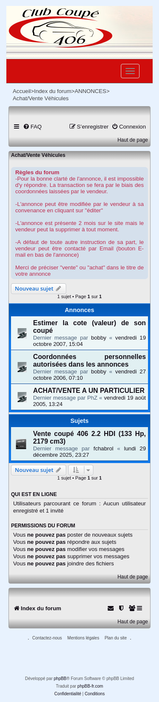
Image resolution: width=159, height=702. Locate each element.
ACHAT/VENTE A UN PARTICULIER (89, 390)
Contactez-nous (47, 638)
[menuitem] (32, 127)
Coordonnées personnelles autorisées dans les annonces (89, 360)
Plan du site (116, 638)
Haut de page (132, 140)
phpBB (60, 678)
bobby (98, 338)
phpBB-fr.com (90, 686)
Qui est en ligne (34, 494)
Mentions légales (83, 638)
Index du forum (52, 91)
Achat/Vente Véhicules (38, 155)
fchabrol (104, 448)
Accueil (22, 91)
